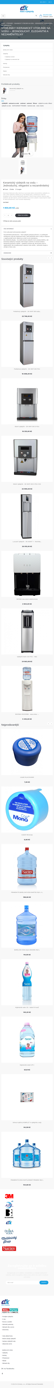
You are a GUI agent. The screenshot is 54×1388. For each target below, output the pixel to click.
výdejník (5, 103)
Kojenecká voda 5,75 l (27, 1065)
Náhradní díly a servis (8, 1327)
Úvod (3, 23)
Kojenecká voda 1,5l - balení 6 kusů (27, 1007)
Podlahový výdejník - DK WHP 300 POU (27, 369)
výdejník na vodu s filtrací (45, 103)
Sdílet (12, 189)
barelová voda (31, 106)
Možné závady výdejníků (9, 1338)
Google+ (19, 189)
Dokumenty (5, 1329)
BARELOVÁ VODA (8, 50)
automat (29, 103)
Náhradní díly (6, 74)
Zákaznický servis (7, 1344)
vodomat (22, 103)
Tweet (5, 189)
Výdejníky (8, 28)
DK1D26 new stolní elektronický (27, 599)
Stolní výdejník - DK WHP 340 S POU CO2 (27, 484)
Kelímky (5, 63)
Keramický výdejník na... (17, 88)
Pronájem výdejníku (7, 1316)
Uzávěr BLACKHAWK (27, 777)
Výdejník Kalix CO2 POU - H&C (27, 656)
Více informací (9, 228)
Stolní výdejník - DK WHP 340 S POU (27, 426)
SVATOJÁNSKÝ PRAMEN (19, 106)
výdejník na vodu (6, 106)
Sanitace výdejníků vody (8, 1341)
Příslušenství (6, 67)
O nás (4, 1319)
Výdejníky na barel (10, 56)
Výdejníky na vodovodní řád (12, 59)
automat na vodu (14, 103)
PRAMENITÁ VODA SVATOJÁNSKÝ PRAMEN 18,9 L (27, 1180)
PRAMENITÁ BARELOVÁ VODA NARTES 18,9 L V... (27, 892)
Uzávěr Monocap (27, 835)
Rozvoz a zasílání (7, 1322)
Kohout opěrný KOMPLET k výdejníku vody (27, 1122)
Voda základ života (7, 1336)
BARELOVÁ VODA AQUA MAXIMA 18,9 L (27, 950)
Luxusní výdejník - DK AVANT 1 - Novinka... (27, 541)
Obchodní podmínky (7, 1324)
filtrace (35, 103)
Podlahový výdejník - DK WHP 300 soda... (27, 311)
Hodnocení (7, 253)
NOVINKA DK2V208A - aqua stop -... (27, 714)
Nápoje (5, 71)
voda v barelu (40, 106)
